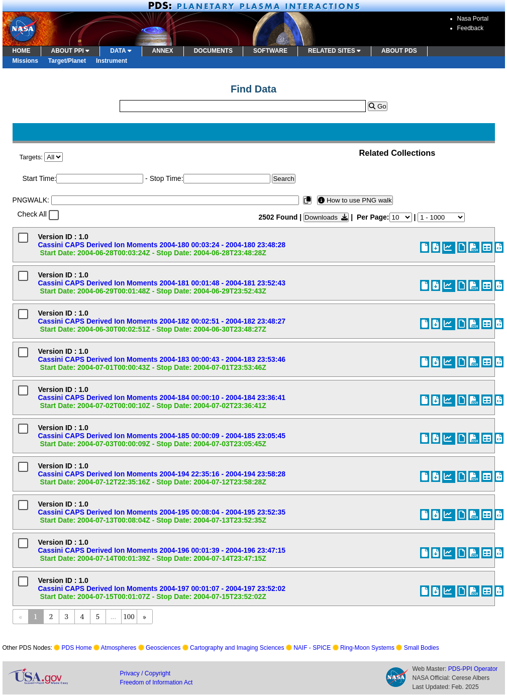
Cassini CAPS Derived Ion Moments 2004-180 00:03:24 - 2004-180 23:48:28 (162, 245)
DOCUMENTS (213, 50)
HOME (22, 50)
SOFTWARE (270, 50)
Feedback (470, 28)
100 (128, 616)
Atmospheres (119, 647)
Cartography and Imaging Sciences (237, 647)
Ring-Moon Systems (367, 647)
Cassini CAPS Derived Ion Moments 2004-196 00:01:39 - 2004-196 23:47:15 (162, 550)
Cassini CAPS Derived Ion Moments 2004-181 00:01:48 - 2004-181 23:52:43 (162, 283)
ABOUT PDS (399, 50)
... (113, 616)
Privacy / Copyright (145, 673)
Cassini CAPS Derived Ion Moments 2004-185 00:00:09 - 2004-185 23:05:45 (162, 436)
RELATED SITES (334, 50)
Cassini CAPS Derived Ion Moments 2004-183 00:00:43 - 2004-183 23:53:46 (162, 359)
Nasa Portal (473, 18)
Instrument (111, 60)
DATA (120, 50)
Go (377, 106)
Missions (25, 60)
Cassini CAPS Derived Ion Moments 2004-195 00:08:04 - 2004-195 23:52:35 (162, 512)
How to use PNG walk (354, 200)
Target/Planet (67, 60)
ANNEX (162, 50)
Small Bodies (421, 647)
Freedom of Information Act (156, 682)
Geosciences (163, 647)
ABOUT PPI (70, 50)
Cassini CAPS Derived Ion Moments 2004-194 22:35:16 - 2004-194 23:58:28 (162, 474)
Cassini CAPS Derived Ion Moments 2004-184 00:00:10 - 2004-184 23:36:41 (162, 397)
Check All (32, 214)
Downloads (326, 217)
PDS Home (77, 647)
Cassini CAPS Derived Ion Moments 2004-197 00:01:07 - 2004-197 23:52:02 (162, 588)
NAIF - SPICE (312, 647)
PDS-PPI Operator (473, 668)
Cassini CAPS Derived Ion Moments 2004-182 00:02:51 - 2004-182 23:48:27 (162, 321)
